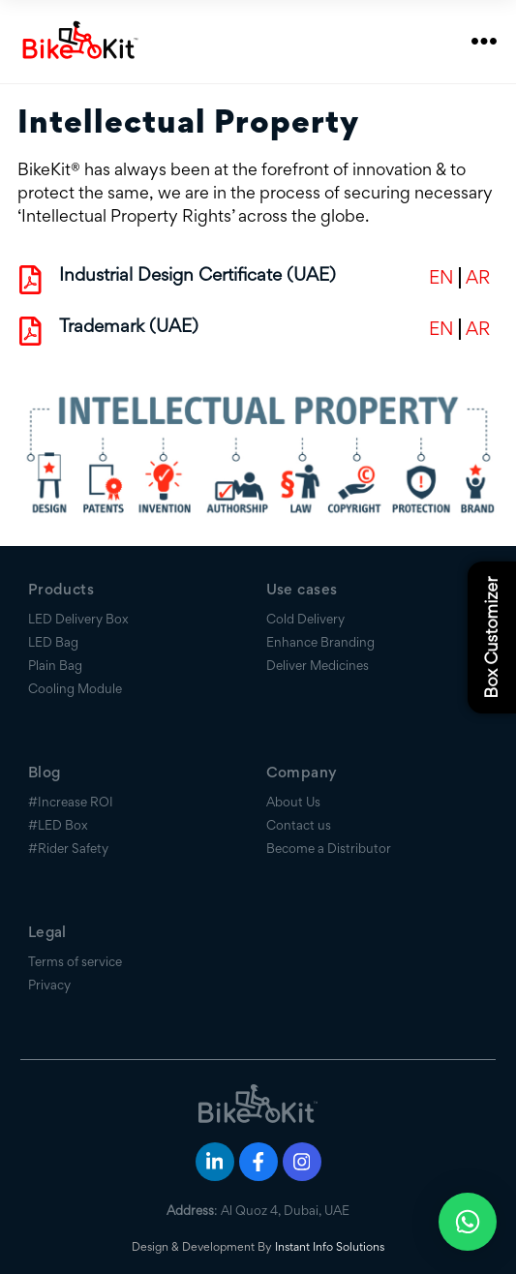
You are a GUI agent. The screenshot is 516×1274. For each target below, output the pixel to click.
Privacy (49, 984)
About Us (293, 801)
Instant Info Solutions (329, 1246)
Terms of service (75, 961)
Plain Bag (55, 665)
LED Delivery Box (78, 618)
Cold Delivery (305, 618)
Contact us (298, 825)
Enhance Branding (320, 642)
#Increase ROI (70, 801)
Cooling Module (75, 688)
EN (441, 277)
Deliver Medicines (317, 665)
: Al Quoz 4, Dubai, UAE (258, 1210)
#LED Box (58, 825)
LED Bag (53, 642)
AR (478, 277)
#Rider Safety (68, 848)
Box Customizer (491, 637)
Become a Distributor (328, 848)
